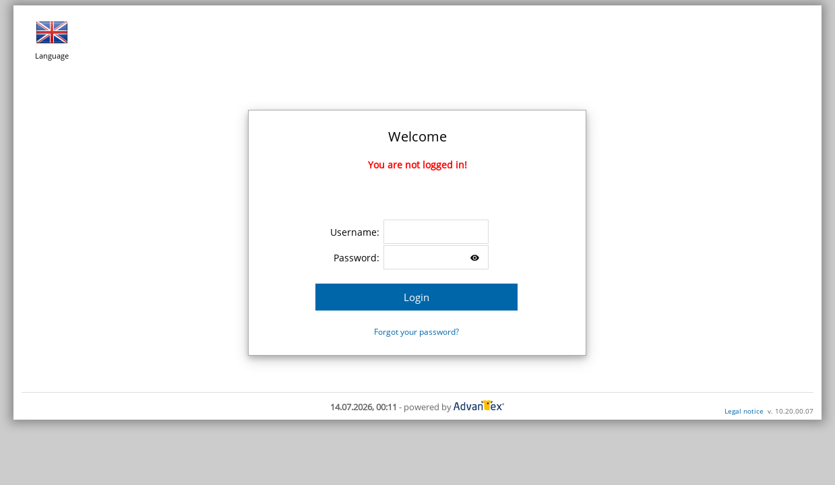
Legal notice (744, 411)
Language (52, 38)
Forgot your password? (416, 331)
